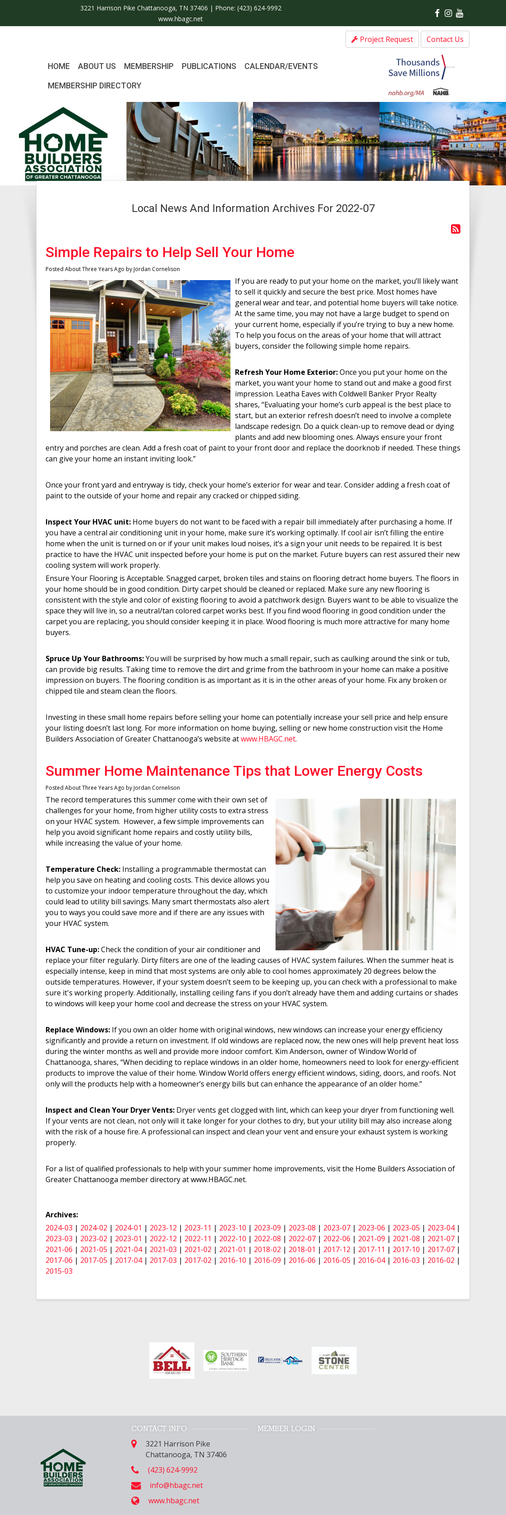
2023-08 (302, 1228)
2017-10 (406, 1249)
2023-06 (371, 1228)
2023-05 (406, 1228)
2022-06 (336, 1238)
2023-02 (93, 1238)
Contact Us (445, 39)
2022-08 (267, 1238)
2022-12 (163, 1238)
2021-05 (93, 1249)
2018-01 (302, 1249)
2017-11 (371, 1249)
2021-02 (198, 1249)
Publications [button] (209, 66)
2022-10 (232, 1238)
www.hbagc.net (180, 18)
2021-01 (232, 1249)
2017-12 (336, 1249)
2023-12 (163, 1228)
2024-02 (93, 1228)
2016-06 (302, 1260)
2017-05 (93, 1260)
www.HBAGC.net (267, 739)
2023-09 (267, 1228)
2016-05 (336, 1260)
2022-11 (198, 1238)
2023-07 (336, 1228)
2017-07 (441, 1249)
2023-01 (128, 1238)
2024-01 (128, 1228)
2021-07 (441, 1238)
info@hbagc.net (176, 1485)
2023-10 (232, 1228)
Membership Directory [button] (94, 85)
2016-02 (441, 1260)
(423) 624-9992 (259, 8)
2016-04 (371, 1260)
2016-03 (406, 1260)
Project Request (382, 39)
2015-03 (59, 1271)
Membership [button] (149, 66)
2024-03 (59, 1228)
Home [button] (59, 66)
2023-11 (198, 1228)
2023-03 (59, 1238)
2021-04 (128, 1249)
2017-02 (198, 1260)
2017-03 (163, 1260)
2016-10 (232, 1260)
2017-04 (128, 1260)
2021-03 (163, 1249)
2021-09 (371, 1238)
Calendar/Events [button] (281, 66)
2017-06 (59, 1260)
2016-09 (267, 1260)
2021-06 (59, 1249)
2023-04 (441, 1228)
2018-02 (267, 1249)
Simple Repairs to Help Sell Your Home (170, 252)
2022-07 (302, 1238)
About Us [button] (97, 66)
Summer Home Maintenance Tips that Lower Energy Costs (234, 770)
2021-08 (406, 1238)
